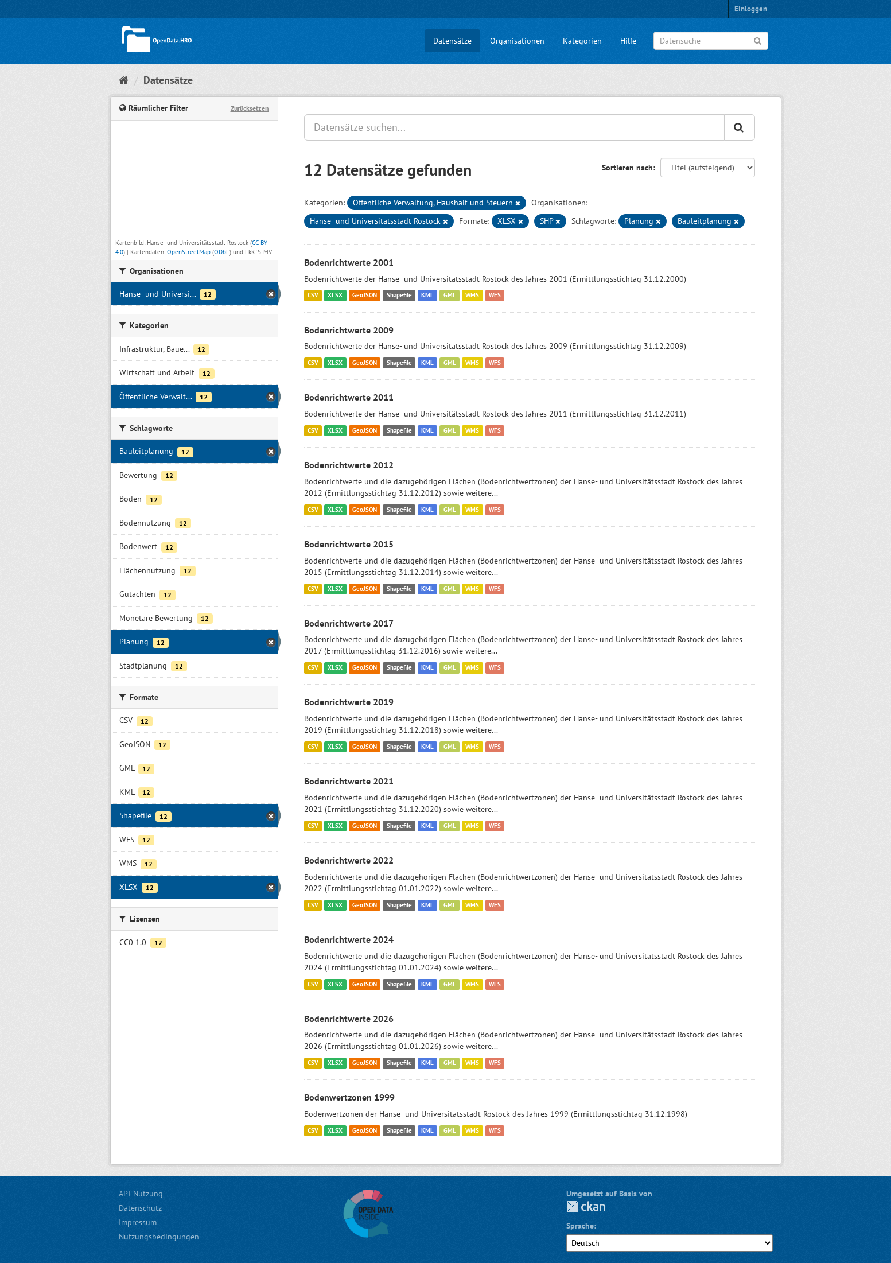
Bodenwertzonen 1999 (349, 1097)
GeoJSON (364, 296)
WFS (495, 296)
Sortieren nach (627, 167)
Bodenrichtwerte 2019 (349, 702)
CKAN (585, 1206)
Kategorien (582, 41)
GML (449, 296)
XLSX (335, 296)
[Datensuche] (710, 41)
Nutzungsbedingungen (159, 1236)
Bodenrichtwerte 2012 (349, 465)
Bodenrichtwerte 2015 (349, 544)
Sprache (580, 1226)
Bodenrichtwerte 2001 (349, 262)
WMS (472, 296)
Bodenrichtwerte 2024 (349, 939)
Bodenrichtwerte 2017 (349, 623)
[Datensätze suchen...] (514, 127)
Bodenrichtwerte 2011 (349, 397)
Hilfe (628, 41)
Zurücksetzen (250, 108)
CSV (313, 296)
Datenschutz (140, 1208)
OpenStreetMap (189, 252)
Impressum (138, 1222)
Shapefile (399, 296)
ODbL (221, 252)
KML (427, 296)
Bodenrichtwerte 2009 (349, 330)
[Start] (124, 80)
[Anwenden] (757, 40)
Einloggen (750, 9)
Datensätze (452, 41)
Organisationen (517, 41)
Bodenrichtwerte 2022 (349, 860)
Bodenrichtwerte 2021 (349, 781)
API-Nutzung (141, 1193)
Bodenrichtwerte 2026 (349, 1018)
